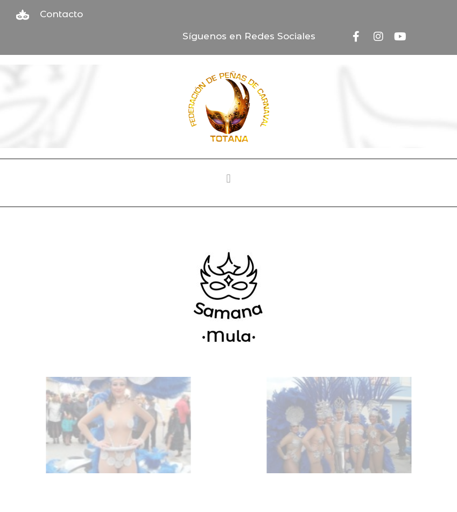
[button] (228, 179)
